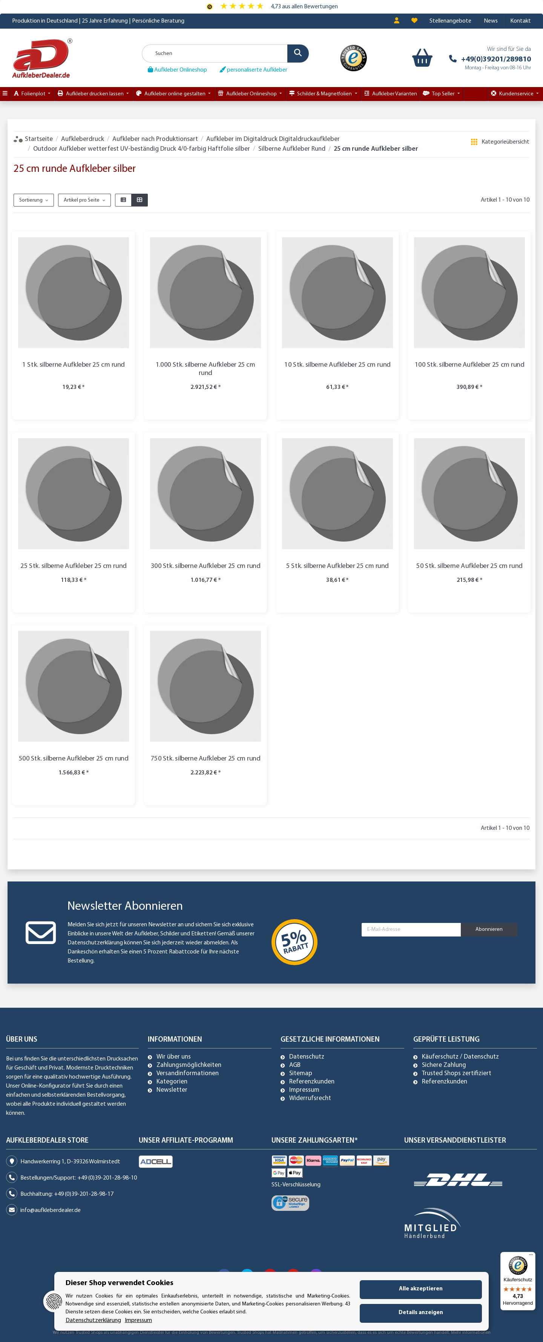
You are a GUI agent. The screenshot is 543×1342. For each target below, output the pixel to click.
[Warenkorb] (421, 58)
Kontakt (520, 21)
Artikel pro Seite (82, 200)
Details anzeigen (421, 1313)
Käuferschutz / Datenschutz (460, 1057)
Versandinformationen (187, 1073)
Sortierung (31, 200)
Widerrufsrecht (310, 1098)
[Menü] (530, 1256)
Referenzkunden (311, 1082)
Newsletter (171, 1090)
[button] (396, 21)
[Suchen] (225, 53)
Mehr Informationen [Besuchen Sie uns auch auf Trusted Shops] (471, 1332)
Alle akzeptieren (421, 1289)
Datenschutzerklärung (95, 943)
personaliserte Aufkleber (253, 69)
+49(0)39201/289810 (496, 59)
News (491, 21)
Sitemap (300, 1073)
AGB (295, 1065)
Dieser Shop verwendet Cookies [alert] (119, 1283)
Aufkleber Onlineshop (177, 69)
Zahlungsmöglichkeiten (188, 1065)
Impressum (304, 1090)
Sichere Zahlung (444, 1065)
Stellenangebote (450, 21)
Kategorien (171, 1082)
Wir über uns (173, 1057)
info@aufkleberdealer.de (50, 1210)
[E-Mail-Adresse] (411, 929)
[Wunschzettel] (414, 21)
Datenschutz (306, 1057)
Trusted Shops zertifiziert (456, 1073)
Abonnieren (489, 929)
